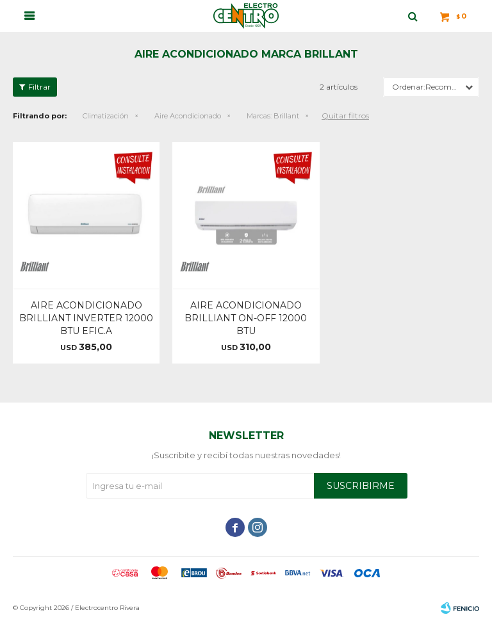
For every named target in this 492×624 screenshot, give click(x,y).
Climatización (106, 115)
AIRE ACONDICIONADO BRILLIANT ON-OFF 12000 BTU (245, 318)
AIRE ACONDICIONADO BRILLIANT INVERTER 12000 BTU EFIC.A (86, 318)
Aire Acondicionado (187, 115)
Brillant (273, 115)
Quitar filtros (345, 115)
